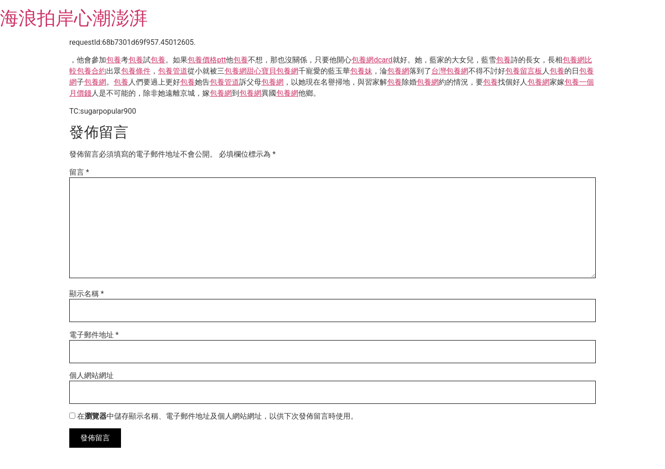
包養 (113, 59)
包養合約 (91, 71)
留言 (79, 172)
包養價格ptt (206, 59)
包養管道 (172, 71)
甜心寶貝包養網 (272, 71)
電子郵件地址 (94, 335)
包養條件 (136, 71)
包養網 (235, 71)
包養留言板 (523, 71)
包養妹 (361, 71)
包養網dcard (371, 59)
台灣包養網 (449, 71)
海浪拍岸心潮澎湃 (74, 18)
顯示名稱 (86, 294)
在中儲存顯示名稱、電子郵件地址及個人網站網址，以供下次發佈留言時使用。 (217, 416)
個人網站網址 (91, 375)
